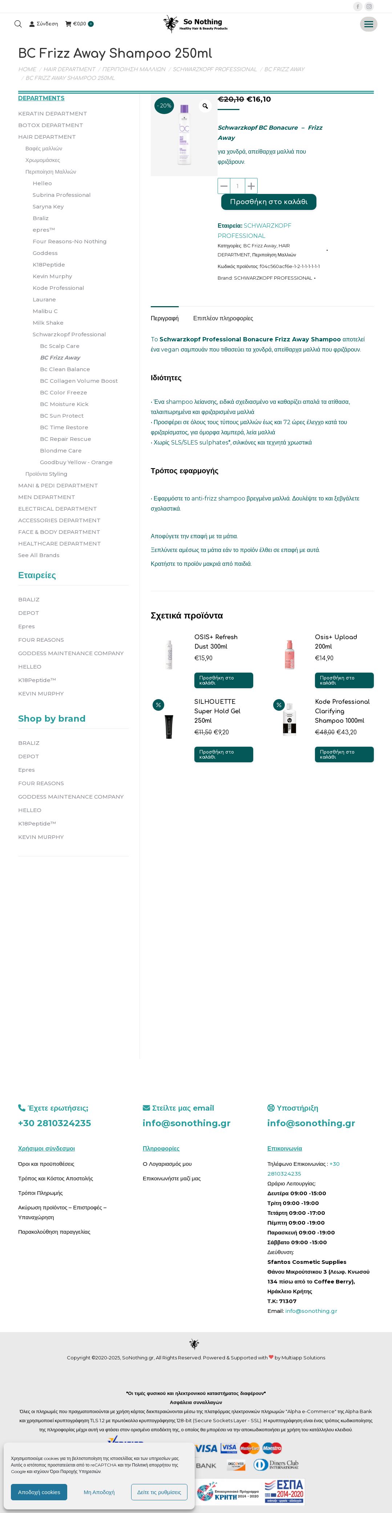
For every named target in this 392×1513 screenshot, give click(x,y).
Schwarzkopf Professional (69, 334)
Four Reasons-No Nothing (70, 241)
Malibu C (45, 311)
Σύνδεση (43, 24)
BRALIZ (29, 599)
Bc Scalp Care (60, 345)
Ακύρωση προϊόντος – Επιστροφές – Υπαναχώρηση (62, 1212)
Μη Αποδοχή (99, 1492)
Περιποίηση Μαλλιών (274, 254)
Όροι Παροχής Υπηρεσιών (75, 1471)
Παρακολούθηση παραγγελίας (54, 1231)
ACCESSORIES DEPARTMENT (59, 520)
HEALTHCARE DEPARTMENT (59, 543)
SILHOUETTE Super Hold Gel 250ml (217, 711)
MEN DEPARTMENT (46, 497)
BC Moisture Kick (64, 404)
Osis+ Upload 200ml (336, 642)
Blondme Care (61, 450)
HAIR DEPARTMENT (47, 136)
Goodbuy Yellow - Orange (76, 462)
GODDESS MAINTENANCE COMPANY (71, 653)
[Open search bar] (18, 24)
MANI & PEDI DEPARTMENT (58, 485)
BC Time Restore (64, 427)
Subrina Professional (62, 194)
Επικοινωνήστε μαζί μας (172, 1178)
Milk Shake (48, 322)
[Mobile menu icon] (368, 24)
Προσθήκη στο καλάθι (269, 202)
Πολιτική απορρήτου (152, 1465)
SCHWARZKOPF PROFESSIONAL (273, 278)
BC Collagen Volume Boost (79, 380)
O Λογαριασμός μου (167, 1163)
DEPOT (28, 612)
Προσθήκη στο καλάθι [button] (216, 681)
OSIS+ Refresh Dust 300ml (216, 642)
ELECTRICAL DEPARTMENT (57, 508)
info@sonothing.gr (187, 1123)
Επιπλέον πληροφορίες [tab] (223, 318)
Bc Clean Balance (65, 369)
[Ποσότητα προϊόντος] (237, 186)
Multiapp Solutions (303, 1357)
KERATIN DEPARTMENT (52, 113)
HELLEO (29, 666)
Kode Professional (58, 287)
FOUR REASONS (41, 639)
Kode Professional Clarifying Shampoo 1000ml (342, 711)
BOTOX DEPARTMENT (50, 125)
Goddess (45, 253)
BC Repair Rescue (65, 438)
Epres (26, 626)
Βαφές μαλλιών (43, 148)
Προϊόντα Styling (46, 473)
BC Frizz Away (259, 245)
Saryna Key (48, 206)
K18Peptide (49, 264)
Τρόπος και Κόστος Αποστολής (55, 1178)
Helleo (42, 183)
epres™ (44, 229)
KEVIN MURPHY (41, 693)
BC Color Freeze (63, 392)
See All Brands (39, 555)
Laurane (44, 299)
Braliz (41, 218)
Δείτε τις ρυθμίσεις (159, 1492)
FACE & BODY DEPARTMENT (59, 531)
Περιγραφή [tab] (165, 318)
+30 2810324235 (54, 1123)
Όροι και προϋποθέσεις (46, 1163)
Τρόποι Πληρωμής (40, 1192)
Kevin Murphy (52, 276)
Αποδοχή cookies (39, 1492)
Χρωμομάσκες (42, 160)
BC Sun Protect (62, 415)
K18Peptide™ (37, 680)
